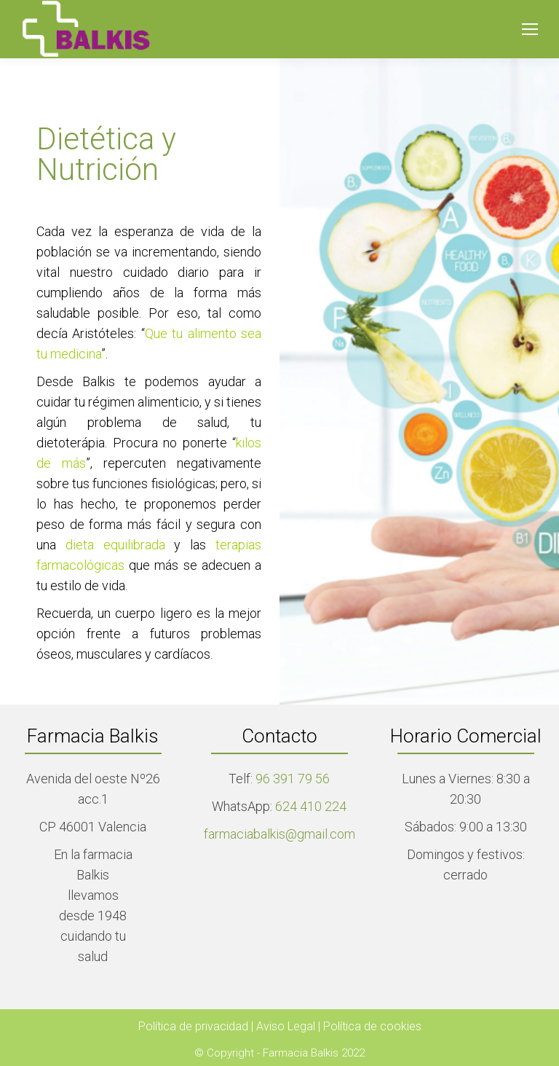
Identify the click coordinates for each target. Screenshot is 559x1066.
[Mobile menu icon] (529, 29)
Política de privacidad (194, 1026)
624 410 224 (310, 806)
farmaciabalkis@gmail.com (279, 834)
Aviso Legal (287, 1026)
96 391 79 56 (291, 778)
